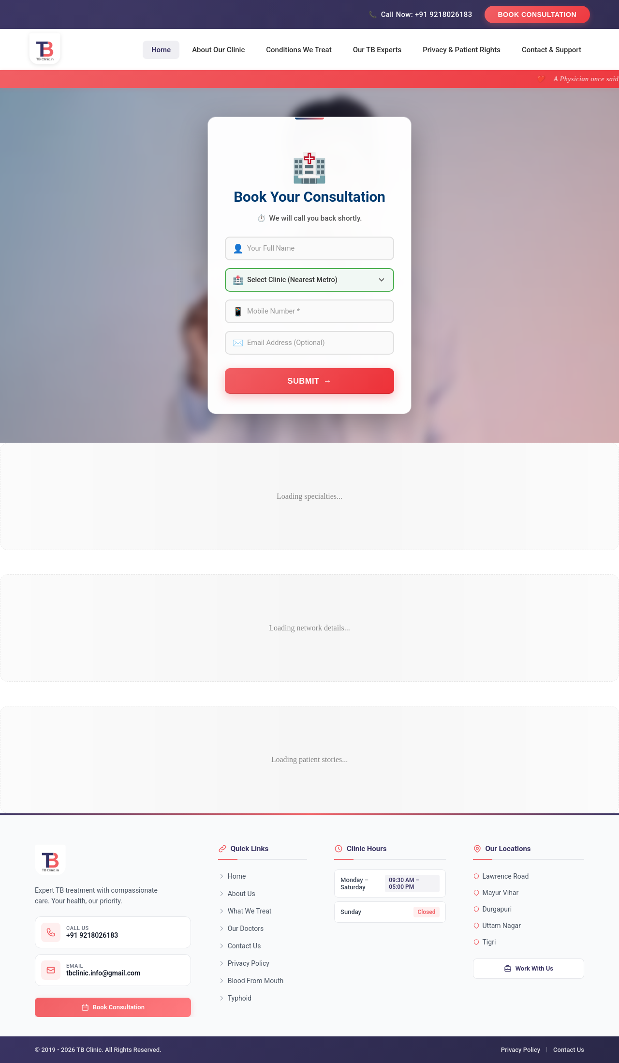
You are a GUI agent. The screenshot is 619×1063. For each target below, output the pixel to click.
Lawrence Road (501, 876)
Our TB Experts (377, 49)
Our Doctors (241, 928)
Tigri (484, 942)
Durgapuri (492, 909)
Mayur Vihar (496, 893)
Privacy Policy (243, 963)
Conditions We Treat (298, 49)
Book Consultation (537, 14)
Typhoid (234, 998)
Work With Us (528, 969)
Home (161, 49)
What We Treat (245, 911)
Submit (303, 380)
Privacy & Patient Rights (462, 49)
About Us (236, 894)
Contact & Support (551, 49)
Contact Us (239, 946)
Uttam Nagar (497, 925)
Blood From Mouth (251, 981)
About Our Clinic (218, 49)
